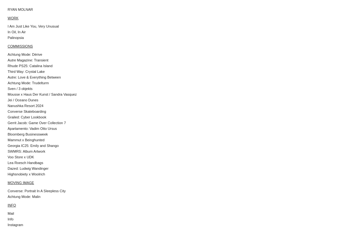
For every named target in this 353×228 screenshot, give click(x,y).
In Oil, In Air (17, 32)
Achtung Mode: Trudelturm (28, 83)
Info (10, 219)
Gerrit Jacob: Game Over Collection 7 (37, 123)
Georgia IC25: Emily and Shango (33, 146)
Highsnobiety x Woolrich (26, 174)
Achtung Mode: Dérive (25, 54)
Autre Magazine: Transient (28, 60)
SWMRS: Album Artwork (26, 151)
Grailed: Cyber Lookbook (27, 117)
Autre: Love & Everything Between (34, 77)
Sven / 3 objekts (20, 89)
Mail (11, 213)
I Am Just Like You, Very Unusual (33, 26)
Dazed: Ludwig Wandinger (28, 168)
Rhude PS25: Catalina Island (30, 66)
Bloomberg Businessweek (28, 134)
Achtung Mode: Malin (24, 197)
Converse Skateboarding (27, 111)
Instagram (15, 225)
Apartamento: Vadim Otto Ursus (32, 128)
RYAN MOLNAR (20, 9)
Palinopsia (16, 38)
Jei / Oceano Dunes (23, 100)
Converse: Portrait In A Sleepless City (37, 191)
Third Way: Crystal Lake (26, 71)
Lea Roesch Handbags (25, 163)
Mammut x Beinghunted (26, 140)
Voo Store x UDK (21, 157)
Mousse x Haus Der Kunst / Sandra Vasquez (42, 94)
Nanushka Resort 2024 (26, 106)
